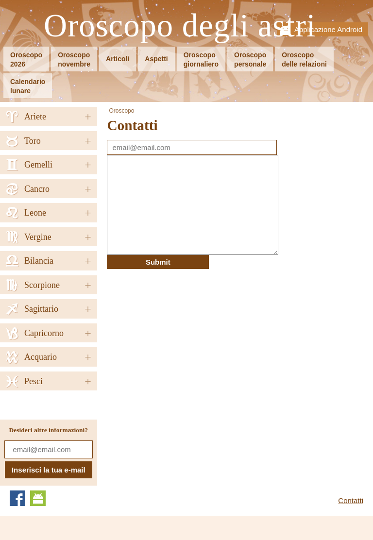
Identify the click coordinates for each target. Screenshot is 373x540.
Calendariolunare (27, 86)
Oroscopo (121, 110)
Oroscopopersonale (250, 59)
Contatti (350, 500)
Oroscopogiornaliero (201, 59)
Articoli (117, 59)
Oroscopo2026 (26, 59)
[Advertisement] (188, 337)
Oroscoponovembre (74, 59)
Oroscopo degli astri (180, 26)
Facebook (17, 498)
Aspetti (156, 59)
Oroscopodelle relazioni (304, 59)
